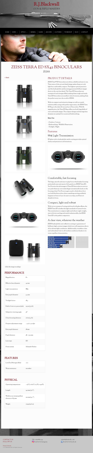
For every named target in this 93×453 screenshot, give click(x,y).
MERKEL (33, 32)
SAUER (41, 32)
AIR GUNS (49, 32)
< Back (7, 77)
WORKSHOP (68, 32)
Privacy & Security (7, 445)
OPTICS (23, 32)
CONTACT (84, 32)
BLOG (76, 32)
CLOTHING (58, 32)
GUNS (14, 32)
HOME (7, 32)
